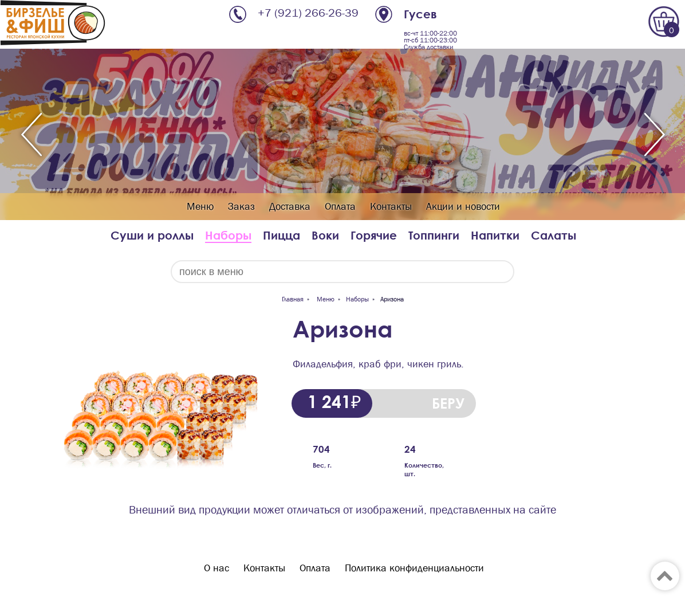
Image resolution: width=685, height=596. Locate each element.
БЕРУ (448, 403)
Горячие (374, 235)
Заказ (241, 206)
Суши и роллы (152, 235)
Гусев (420, 14)
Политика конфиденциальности (414, 568)
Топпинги (433, 235)
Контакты (391, 206)
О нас (216, 568)
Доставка (289, 206)
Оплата (340, 206)
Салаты (553, 235)
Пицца (281, 235)
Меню (200, 206)
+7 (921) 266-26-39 (308, 13)
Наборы (228, 235)
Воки (325, 235)
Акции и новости (463, 206)
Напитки (495, 235)
